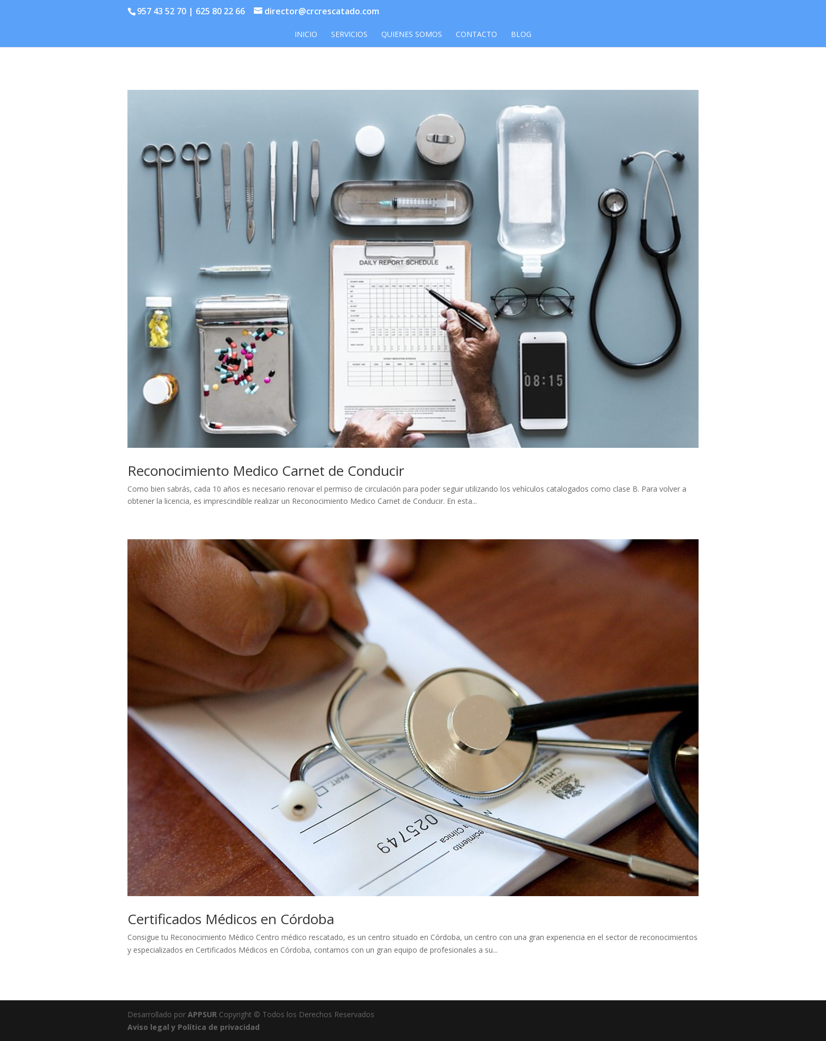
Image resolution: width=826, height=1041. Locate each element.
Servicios (349, 35)
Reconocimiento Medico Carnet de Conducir (265, 470)
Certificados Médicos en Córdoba (230, 918)
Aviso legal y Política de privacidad (193, 1027)
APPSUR (202, 1014)
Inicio (306, 35)
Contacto (476, 35)
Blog (521, 35)
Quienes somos (411, 35)
